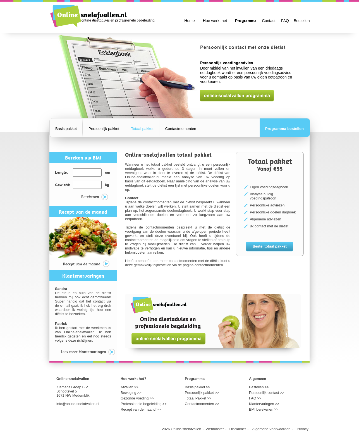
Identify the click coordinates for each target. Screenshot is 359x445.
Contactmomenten (180, 129)
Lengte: (61, 172)
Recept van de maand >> (141, 409)
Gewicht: (62, 184)
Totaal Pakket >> (198, 398)
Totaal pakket (142, 129)
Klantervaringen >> (264, 404)
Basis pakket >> (197, 387)
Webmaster (215, 429)
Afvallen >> (129, 387)
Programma (246, 21)
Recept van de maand (86, 264)
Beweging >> (131, 393)
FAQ (285, 20)
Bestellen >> (259, 387)
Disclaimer (237, 429)
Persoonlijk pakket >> (202, 393)
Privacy (302, 429)
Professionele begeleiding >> (144, 404)
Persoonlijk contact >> (266, 393)
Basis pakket (66, 129)
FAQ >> (255, 398)
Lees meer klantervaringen (88, 352)
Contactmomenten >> (202, 404)
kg (107, 184)
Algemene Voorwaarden (271, 429)
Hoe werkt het (215, 20)
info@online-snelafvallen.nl (77, 404)
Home (189, 20)
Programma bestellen (284, 129)
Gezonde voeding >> (137, 398)
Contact (268, 20)
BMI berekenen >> (263, 409)
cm (107, 172)
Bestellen (302, 20)
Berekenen (94, 197)
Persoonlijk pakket (103, 129)
